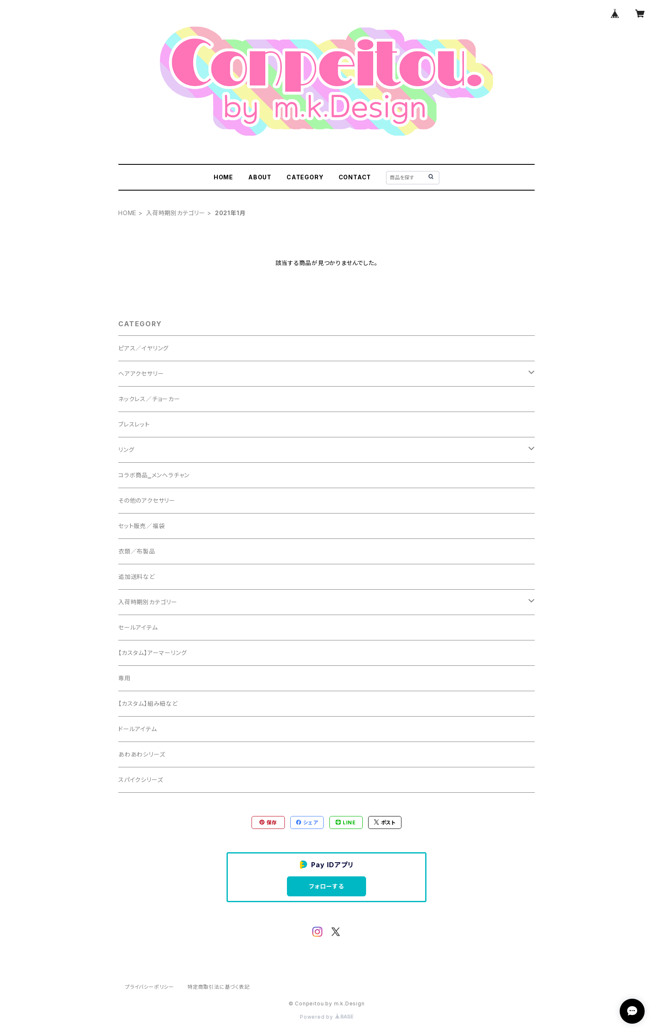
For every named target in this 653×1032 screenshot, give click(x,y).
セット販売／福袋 (141, 525)
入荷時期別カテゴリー (175, 212)
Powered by (326, 1017)
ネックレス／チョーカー (149, 398)
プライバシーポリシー (149, 987)
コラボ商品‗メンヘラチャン (153, 475)
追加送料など (136, 576)
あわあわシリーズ (141, 754)
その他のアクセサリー (146, 500)
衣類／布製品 (136, 551)
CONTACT (355, 177)
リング (126, 449)
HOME (223, 177)
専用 (124, 678)
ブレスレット (134, 424)
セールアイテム (138, 627)
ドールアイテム (137, 728)
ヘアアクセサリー (141, 373)
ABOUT (260, 177)
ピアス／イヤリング (143, 348)
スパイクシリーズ (140, 779)
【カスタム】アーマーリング (152, 652)
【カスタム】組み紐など (148, 703)
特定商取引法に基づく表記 (218, 987)
